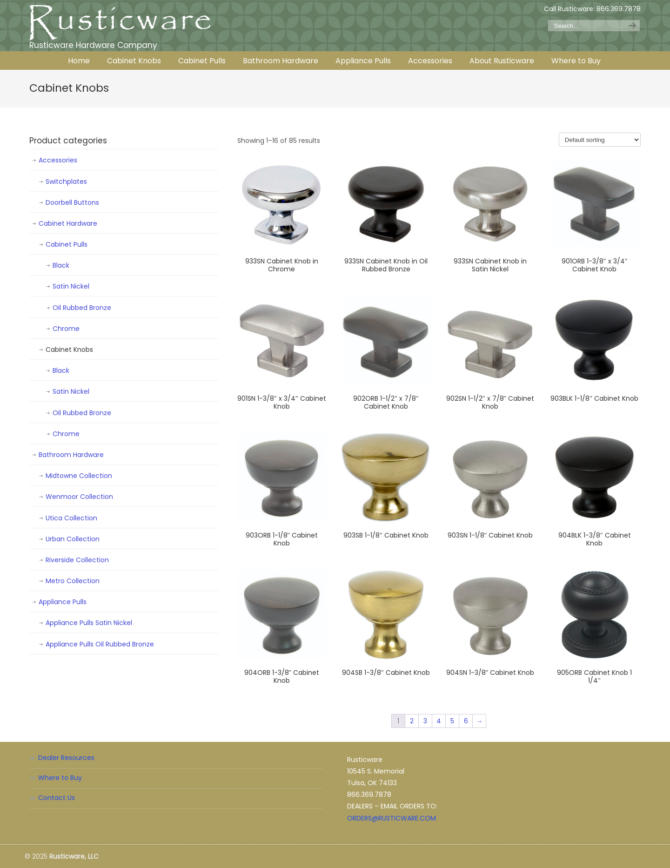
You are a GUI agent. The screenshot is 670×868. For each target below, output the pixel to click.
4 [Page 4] (438, 721)
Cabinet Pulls (66, 244)
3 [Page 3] (425, 721)
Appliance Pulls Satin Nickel (89, 622)
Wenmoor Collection (79, 496)
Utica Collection (71, 518)
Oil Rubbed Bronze (82, 307)
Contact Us (56, 797)
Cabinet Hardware (68, 223)
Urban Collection (73, 539)
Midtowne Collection (79, 475)
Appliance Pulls (63, 601)
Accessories (58, 160)
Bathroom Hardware (71, 454)
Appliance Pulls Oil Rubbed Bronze (100, 644)
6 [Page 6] (466, 721)
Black (61, 265)
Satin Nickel (71, 286)
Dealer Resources (66, 757)
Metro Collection (73, 580)
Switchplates (66, 181)
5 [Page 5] (452, 721)
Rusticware (120, 22)
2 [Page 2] (412, 721)
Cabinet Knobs (69, 349)
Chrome (66, 328)
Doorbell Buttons (72, 202)
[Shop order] (600, 140)
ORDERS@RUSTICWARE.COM (391, 818)
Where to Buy (60, 777)
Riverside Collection (77, 560)
